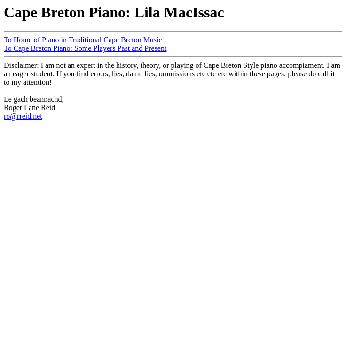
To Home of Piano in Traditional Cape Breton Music (83, 40)
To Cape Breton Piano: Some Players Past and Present (85, 48)
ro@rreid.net (23, 116)
